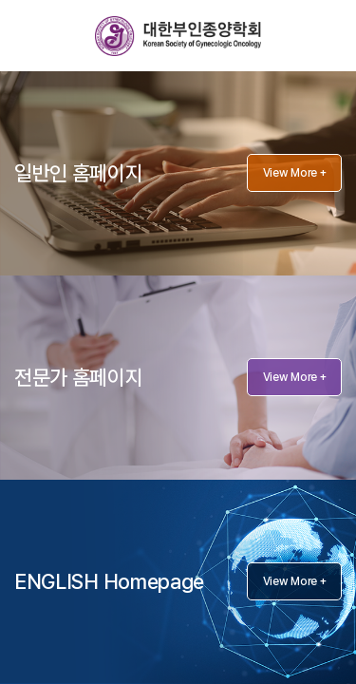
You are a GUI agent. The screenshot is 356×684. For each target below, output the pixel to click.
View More (295, 173)
